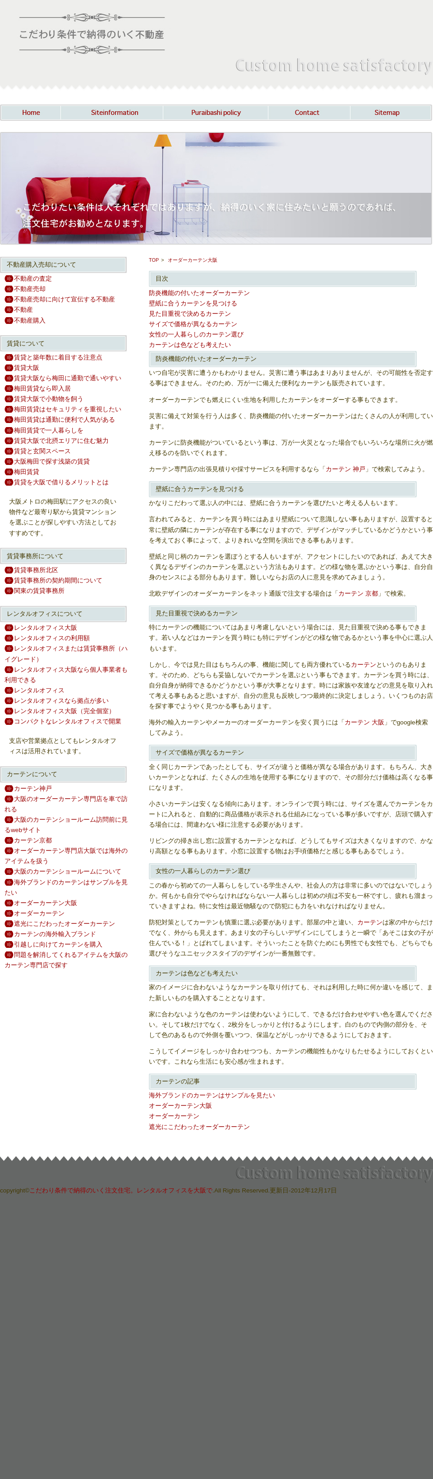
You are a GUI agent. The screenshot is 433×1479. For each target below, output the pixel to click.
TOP (154, 260)
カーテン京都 (33, 840)
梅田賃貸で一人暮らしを (48, 430)
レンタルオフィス (39, 690)
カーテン (363, 664)
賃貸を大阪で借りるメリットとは (61, 482)
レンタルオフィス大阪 (45, 627)
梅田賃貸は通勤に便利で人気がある (64, 419)
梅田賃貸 (26, 472)
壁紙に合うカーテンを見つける (193, 303)
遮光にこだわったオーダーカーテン (64, 923)
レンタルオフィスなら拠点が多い (61, 700)
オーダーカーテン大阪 (45, 903)
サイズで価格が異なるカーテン (193, 324)
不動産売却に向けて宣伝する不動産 (64, 299)
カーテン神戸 (33, 788)
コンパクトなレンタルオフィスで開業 (67, 721)
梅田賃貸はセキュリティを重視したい (67, 409)
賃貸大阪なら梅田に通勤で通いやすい (67, 378)
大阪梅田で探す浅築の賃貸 (52, 461)
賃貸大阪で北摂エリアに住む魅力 (61, 440)
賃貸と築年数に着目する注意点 (58, 357)
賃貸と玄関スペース (42, 451)
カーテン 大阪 (364, 722)
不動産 (23, 309)
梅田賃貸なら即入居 (42, 388)
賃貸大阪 (26, 367)
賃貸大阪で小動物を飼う (48, 399)
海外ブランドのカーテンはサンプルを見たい (212, 1095)
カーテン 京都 (358, 593)
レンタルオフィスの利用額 (52, 638)
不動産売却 (30, 289)
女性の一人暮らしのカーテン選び (196, 334)
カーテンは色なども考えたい (190, 344)
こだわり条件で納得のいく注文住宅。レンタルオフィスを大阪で (120, 1190)
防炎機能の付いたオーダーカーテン (199, 293)
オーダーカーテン (39, 913)
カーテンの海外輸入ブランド (55, 934)
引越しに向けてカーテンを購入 (58, 944)
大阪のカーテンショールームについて (67, 871)
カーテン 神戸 (345, 469)
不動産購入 (30, 320)
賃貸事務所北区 (36, 570)
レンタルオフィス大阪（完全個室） (64, 711)
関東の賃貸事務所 (39, 590)
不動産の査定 (33, 278)
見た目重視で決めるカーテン (190, 313)
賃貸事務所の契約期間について (58, 580)
